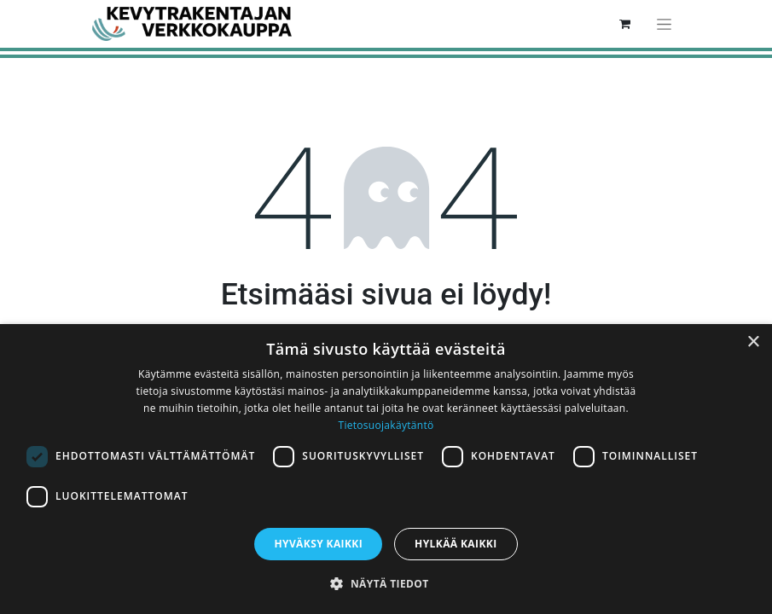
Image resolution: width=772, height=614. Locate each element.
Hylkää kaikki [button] (455, 543)
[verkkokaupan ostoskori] (625, 24)
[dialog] (386, 469)
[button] (385, 583)
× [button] (752, 342)
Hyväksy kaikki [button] (318, 543)
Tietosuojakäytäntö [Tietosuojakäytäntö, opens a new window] (385, 425)
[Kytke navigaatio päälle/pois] (664, 24)
